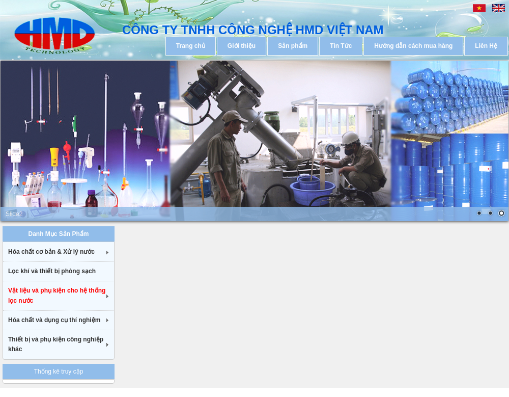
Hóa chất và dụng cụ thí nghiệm (54, 320)
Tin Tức (341, 45)
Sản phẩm (292, 45)
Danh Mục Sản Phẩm (58, 233)
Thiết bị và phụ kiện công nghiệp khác (55, 344)
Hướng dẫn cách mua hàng (413, 45)
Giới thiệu (242, 45)
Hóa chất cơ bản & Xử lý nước (51, 251)
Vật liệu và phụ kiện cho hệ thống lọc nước (56, 295)
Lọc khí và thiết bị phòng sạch (52, 271)
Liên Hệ (486, 45)
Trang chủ (190, 45)
